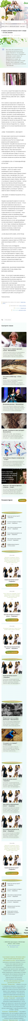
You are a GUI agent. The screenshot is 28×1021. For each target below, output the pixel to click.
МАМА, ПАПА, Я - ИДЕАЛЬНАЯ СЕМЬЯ (10, 26)
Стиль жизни (8, 319)
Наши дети (22, 26)
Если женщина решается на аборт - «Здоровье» (11, 830)
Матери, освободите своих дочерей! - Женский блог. (14, 431)
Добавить (22, 500)
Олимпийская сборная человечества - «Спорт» (13, 458)
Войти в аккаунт (2, 17)
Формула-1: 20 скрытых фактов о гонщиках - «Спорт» (12, 486)
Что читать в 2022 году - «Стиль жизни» (12, 377)
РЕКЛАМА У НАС (14, 947)
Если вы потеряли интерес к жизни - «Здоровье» (12, 615)
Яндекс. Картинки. (22, 305)
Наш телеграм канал (13, 945)
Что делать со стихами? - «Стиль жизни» (10, 744)
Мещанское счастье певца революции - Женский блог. (11, 718)
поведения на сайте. (22, 310)
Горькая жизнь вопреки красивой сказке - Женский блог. (12, 349)
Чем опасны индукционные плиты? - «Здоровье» (12, 647)
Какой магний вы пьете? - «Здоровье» (12, 580)
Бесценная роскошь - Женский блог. (13, 404)
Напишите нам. (23, 308)
